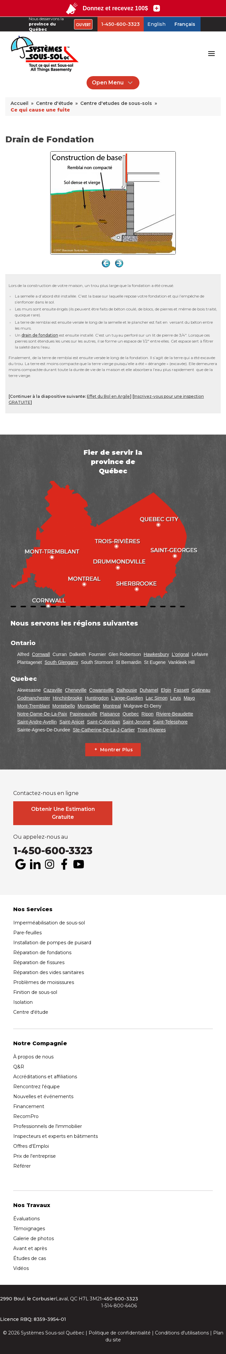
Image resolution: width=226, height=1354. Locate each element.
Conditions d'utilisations (182, 1333)
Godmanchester (33, 698)
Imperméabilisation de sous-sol (49, 923)
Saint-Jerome (136, 721)
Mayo (189, 698)
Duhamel (149, 690)
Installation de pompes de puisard (52, 943)
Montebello (63, 706)
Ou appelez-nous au (40, 837)
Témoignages (29, 1229)
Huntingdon (97, 698)
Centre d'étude (30, 1012)
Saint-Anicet (71, 721)
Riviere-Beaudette (174, 714)
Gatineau (201, 690)
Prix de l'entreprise (34, 1156)
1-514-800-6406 (119, 1306)
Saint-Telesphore (170, 721)
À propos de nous (33, 1057)
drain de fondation (39, 335)
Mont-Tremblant (33, 706)
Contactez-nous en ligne (46, 793)
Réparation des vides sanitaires (48, 972)
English (156, 24)
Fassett (181, 690)
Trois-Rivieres (151, 729)
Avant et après (30, 1248)
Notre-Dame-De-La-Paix (42, 714)
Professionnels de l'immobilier (47, 1126)
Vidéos (21, 1268)
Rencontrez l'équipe (36, 1087)
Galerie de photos (33, 1238)
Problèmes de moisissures (43, 982)
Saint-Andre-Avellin (37, 721)
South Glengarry (61, 662)
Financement (28, 1106)
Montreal (112, 706)
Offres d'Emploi (31, 1146)
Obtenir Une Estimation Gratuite (63, 813)
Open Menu (113, 83)
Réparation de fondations (42, 953)
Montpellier (89, 706)
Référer (22, 1166)
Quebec (131, 714)
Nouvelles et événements (43, 1096)
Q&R (18, 1067)
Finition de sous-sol (35, 992)
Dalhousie (126, 690)
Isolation (23, 1002)
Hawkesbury (156, 654)
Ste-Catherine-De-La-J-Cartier (104, 729)
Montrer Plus (116, 750)
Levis (175, 698)
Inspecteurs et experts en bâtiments (55, 1136)
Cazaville (53, 690)
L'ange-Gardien (127, 698)
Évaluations (26, 1219)
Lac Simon (157, 698)
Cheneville (75, 690)
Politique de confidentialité (120, 1333)
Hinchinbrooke (68, 698)
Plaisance (110, 714)
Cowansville (101, 690)
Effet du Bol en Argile (108, 396)
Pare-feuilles (27, 933)
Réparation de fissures (38, 962)
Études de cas (29, 1258)
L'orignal (180, 654)
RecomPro (26, 1116)
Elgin (166, 690)
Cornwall (41, 654)
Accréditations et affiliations (45, 1077)
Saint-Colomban (103, 721)
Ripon (147, 714)
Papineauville (83, 714)
